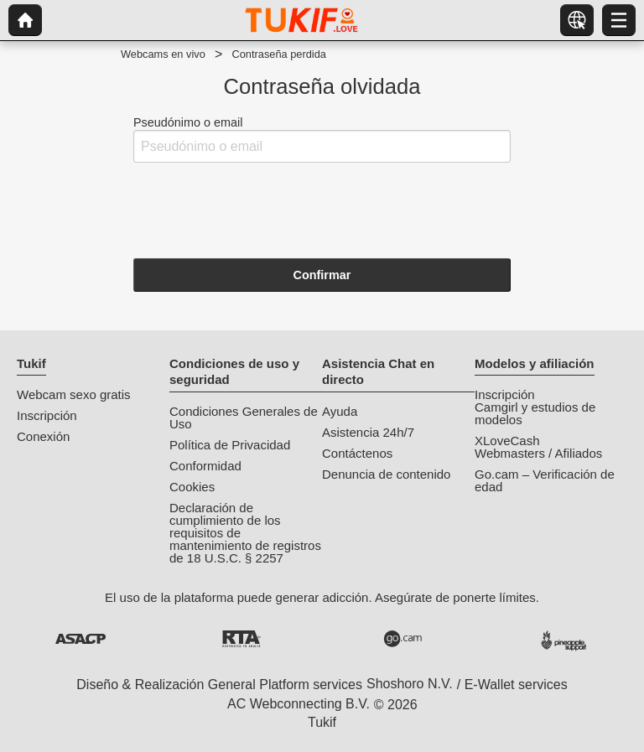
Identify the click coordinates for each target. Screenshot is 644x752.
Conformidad (205, 466)
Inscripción (47, 415)
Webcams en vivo (163, 54)
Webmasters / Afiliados (538, 453)
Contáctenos (357, 453)
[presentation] (260, 208)
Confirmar (322, 275)
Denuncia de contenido (386, 474)
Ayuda (339, 411)
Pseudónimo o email (322, 139)
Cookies (192, 487)
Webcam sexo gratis (74, 394)
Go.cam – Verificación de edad (545, 480)
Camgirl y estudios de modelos (535, 413)
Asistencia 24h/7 (368, 432)
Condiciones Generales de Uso (243, 417)
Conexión (43, 436)
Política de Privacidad (229, 445)
